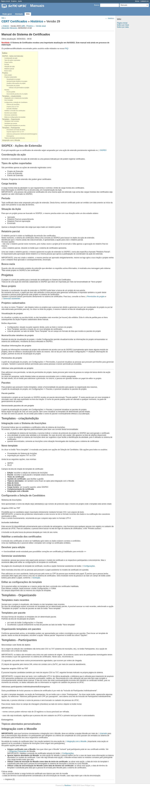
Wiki (28, 14)
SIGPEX (103, 150)
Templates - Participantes (11, 128)
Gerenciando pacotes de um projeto (17, 94)
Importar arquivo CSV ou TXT (15, 131)
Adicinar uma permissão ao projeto (19, 87)
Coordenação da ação (10, 58)
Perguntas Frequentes (18, 751)
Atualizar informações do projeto (16, 83)
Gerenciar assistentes (10, 115)
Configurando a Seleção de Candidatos (15, 102)
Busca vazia (8, 71)
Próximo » (30, 26)
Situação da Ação (9, 66)
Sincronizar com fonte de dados (16, 129)
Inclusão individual (12, 108)
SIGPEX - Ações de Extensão (12, 56)
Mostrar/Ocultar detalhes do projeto (17, 81)
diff (23, 26)
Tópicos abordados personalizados (14, 138)
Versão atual (41, 26)
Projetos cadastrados (10, 77)
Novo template (8, 100)
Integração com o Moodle (11, 140)
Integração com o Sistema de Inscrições (16, 98)
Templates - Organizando (11, 119)
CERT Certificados (14, 21)
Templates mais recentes (11, 121)
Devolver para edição (10, 113)
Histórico (111, 18)
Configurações (89, 566)
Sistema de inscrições (13, 104)
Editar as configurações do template (14, 117)
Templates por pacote (10, 123)
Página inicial (5, 1)
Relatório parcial (9, 68)
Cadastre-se (144, 1)
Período (6, 64)
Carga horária (8, 62)
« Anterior (5, 26)
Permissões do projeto (13, 85)
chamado (103, 733)
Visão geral (7, 14)
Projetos (14, 1)
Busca (96, 5)
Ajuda (20, 1)
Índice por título (123, 25)
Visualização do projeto (13, 79)
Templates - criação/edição (11, 96)
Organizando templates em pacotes (14, 125)
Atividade (19, 14)
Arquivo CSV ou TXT (13, 106)
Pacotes (6, 90)
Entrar (137, 1)
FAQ (66, 49)
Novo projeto (8, 75)
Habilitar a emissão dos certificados (14, 110)
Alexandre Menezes (9, 28)
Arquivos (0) (10, 779)
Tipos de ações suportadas (12, 60)
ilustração (36, 578)
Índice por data (123, 27)
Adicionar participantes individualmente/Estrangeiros (22, 134)
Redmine (67, 785)
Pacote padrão (11, 92)
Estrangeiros (10, 136)
